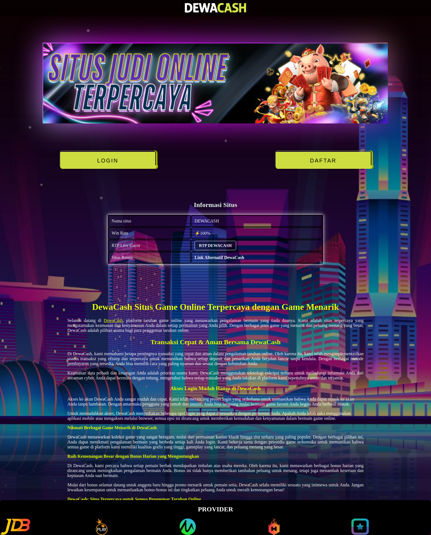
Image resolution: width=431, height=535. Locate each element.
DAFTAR (323, 161)
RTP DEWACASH (215, 245)
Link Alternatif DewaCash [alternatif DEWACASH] (219, 257)
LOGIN (107, 161)
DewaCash (113, 320)
